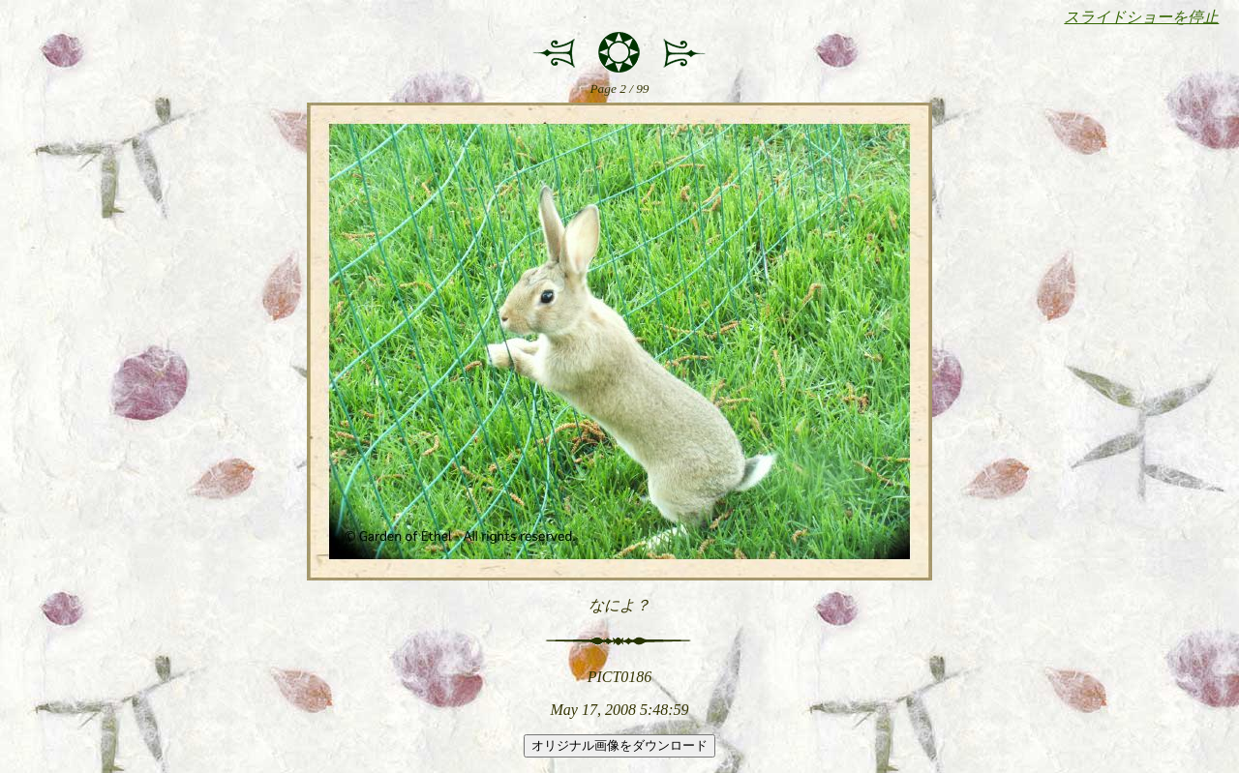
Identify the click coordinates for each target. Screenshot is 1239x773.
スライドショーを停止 (1141, 17)
